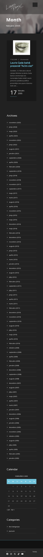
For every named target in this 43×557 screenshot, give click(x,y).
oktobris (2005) (14, 436)
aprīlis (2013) (13, 255)
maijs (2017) (13, 193)
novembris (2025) (15, 123)
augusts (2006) (14, 418)
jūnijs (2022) (13, 145)
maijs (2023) (13, 131)
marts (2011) (13, 304)
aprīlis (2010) (13, 339)
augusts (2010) (14, 326)
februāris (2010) (14, 343)
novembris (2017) (15, 184)
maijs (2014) (13, 229)
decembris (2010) (15, 312)
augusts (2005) (14, 441)
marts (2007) (13, 405)
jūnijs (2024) (13, 127)
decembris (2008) (15, 370)
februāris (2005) (14, 454)
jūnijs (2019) (13, 176)
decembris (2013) (15, 237)
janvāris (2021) (14, 153)
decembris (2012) (15, 268)
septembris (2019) (15, 171)
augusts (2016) (14, 202)
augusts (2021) (14, 149)
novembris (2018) (15, 180)
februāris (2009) (14, 361)
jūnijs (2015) (13, 215)
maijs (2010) (13, 335)
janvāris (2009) (14, 365)
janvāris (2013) (14, 264)
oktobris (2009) (14, 348)
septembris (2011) (15, 286)
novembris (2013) (15, 242)
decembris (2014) (15, 224)
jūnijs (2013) (13, 251)
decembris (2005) (15, 427)
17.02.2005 (13, 59)
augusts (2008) (14, 379)
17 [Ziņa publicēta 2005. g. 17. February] (21, 496)
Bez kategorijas (14, 527)
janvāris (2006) (14, 423)
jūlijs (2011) (12, 290)
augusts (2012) (14, 273)
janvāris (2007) (14, 410)
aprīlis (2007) (13, 401)
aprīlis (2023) (13, 136)
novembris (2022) (15, 140)
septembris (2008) (15, 374)
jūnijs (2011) (13, 295)
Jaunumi (12, 531)
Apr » (12, 510)
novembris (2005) (15, 432)
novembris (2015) (15, 211)
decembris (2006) (15, 414)
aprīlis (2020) (13, 162)
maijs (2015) (13, 220)
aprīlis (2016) (13, 206)
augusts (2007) (14, 388)
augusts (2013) (14, 246)
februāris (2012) (14, 282)
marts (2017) (13, 198)
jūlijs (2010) (12, 330)
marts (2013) (13, 259)
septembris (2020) (15, 158)
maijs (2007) (13, 396)
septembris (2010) (15, 321)
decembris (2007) (15, 383)
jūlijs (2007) (12, 392)
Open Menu (35, 4)
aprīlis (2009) (13, 357)
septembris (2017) (15, 189)
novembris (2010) (15, 317)
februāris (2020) (14, 167)
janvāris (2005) (14, 458)
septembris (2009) (15, 352)
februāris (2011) (14, 308)
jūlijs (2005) (12, 445)
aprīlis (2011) (13, 299)
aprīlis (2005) (13, 449)
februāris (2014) (14, 233)
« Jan (8, 510)
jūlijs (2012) (12, 277)
